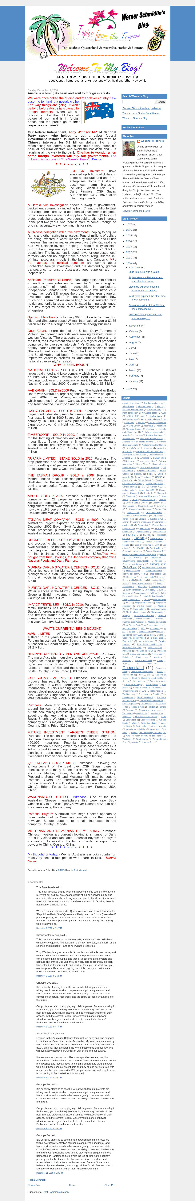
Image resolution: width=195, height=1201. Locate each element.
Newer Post (34, 1185)
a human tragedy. (145, 406)
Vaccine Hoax (157, 713)
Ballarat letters (159, 458)
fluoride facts (156, 538)
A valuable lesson (149, 413)
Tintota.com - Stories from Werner (141, 113)
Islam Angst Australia (142, 583)
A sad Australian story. (153, 403)
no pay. (132, 632)
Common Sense (145, 506)
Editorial (142, 519)
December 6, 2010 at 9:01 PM (49, 1078)
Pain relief (127, 641)
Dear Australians (154, 512)
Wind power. (142, 739)
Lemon (147, 600)
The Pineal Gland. (145, 697)
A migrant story (154, 410)
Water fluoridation (149, 723)
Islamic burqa (128, 587)
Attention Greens (133, 429)
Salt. (149, 675)
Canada (159, 480)
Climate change (148, 500)
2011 (129, 257)
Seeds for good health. (152, 678)
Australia (150, 429)
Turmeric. (129, 710)
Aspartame (161, 426)
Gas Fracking (139, 548)
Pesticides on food (131, 648)
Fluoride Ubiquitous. (154, 542)
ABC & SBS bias (135, 416)
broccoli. (138, 474)
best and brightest (147, 461)
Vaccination (127, 713)
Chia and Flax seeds (148, 496)
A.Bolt (163, 413)
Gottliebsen (156, 558)
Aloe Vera (129, 423)
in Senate (141, 580)
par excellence (146, 641)
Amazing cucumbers (157, 423)
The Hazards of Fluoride (149, 694)
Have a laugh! (133, 571)
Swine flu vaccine (130, 691)
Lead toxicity (157, 596)
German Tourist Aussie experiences (141, 108)
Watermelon (141, 726)
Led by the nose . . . (131, 600)
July (131, 347)
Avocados (144, 458)
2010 (129, 263)
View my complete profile (136, 210)
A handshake (128, 406)
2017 (129, 224)
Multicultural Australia (144, 615)
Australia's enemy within (151, 439)
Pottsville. (126, 661)
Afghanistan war (129, 419)
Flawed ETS (132, 535)
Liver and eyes (159, 600)
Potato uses (142, 657)
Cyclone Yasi (160, 509)
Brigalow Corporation (146, 471)
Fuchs (136, 545)
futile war (147, 545)
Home (72, 1185)
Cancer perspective (154, 484)
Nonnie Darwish (146, 632)
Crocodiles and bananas (140, 509)
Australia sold (80, 870)
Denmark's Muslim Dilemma (135, 516)
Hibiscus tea (130, 577)
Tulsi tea (151, 707)
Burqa (137, 477)
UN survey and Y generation (150, 710)
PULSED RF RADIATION (139, 664)
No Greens (155, 628)
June (132, 353)
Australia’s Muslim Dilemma (154, 445)
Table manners (156, 691)
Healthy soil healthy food (133, 574)
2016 (129, 229)
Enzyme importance (142, 522)
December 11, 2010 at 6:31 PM (49, 1173)
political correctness (138, 654)
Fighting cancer (142, 532)
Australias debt (156, 455)
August (133, 342)
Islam (124, 583)
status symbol (152, 684)
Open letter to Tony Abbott (134, 638)
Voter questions (148, 720)
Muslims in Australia (157, 622)
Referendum (127, 675)
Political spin (157, 654)
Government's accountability (135, 561)
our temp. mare (156, 638)
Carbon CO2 (156, 487)
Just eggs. (150, 590)
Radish (160, 672)
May (132, 359)
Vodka (163, 717)
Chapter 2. (148, 493)
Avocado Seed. (129, 458)
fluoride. (125, 545)
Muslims (159, 619)
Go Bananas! (135, 558)
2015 (129, 235)
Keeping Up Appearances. (134, 593)
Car (143, 487)
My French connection (153, 625)
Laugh (146, 596)
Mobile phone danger (136, 612)
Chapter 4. (130, 496)
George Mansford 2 (154, 551)
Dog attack (158, 516)
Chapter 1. (135, 493)
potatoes (158, 657)
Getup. (163, 554)
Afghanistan (156, 416)
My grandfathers (129, 628)
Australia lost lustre (154, 435)
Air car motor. (147, 419)
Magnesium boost (143, 603)
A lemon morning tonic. (132, 410)
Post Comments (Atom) (56, 1192)
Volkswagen (131, 720)
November (135, 325)
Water (134, 723)
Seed (134, 678)
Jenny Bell (142, 587)
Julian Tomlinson (133, 590)
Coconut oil (158, 503)
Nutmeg (159, 632)
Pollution (126, 657)
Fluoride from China (131, 542)
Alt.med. (141, 423)
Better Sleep (142, 464)
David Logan (133, 512)
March (133, 370)
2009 (129, 388)
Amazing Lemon (132, 426)
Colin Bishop (128, 506)
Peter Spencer (155, 648)
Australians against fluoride (134, 455)
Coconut (162, 500)
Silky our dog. (139, 681)
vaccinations (141, 713)
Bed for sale (130, 461)
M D (128, 603)
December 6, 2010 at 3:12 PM (49, 976)
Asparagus (148, 426)
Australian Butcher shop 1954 (149, 451)
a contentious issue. (131, 403)
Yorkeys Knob (148, 742)
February (134, 375)
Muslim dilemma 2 (144, 619)
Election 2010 (156, 519)
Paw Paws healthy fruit (149, 644)
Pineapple (126, 651)
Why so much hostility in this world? (144, 736)
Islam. (160, 583)
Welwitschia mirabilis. (135, 729)
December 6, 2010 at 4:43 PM (49, 1027)
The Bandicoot (128, 694)
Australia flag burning (132, 435)
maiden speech (144, 606)
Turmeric (162, 707)
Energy (125, 522)
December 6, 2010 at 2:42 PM (49, 928)
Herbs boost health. (157, 574)
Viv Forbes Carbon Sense (146, 717)
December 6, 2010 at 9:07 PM (49, 1129)
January (134, 381)
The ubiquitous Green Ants (151, 700)
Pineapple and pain (144, 651)
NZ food (149, 635)
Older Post (110, 1185)
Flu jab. (147, 535)
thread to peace (129, 704)
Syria (144, 691)
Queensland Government (142, 672)
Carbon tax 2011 (146, 490)
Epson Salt (143, 525)
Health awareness (154, 571)
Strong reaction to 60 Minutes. (147, 688)
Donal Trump (128, 519)
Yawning (134, 742)
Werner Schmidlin (152, 141)
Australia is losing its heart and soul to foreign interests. (69, 93)
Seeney (125, 681)
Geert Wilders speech (132, 551)
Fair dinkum (145, 528)
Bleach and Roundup (149, 467)
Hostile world (128, 580)
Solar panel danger (133, 684)
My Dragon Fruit (132, 625)
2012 (129, 252)
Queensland (133, 667)
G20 (157, 545)
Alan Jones (161, 419)
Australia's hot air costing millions (137, 442)
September (135, 336)
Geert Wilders (156, 548)
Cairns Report (144, 480)
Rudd (140, 675)
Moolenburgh (157, 612)
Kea (161, 590)
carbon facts (128, 490)
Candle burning (129, 487)
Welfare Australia (158, 726)
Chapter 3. (161, 493)
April (132, 364)
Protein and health (143, 661)
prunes (160, 661)
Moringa (126, 615)
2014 (129, 241)
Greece (158, 561)
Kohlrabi (153, 593)
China (134, 499)
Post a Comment (37, 1179)
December (135, 267)
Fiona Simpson (159, 532)
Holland (160, 577)
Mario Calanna (139, 609)
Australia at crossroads (152, 432)
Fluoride (139, 538)
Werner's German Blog (135, 118)
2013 (129, 246)
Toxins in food (138, 707)
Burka (149, 474)
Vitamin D (126, 717)
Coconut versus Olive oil (137, 503)
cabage (147, 477)
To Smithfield (146, 704)
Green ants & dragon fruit (134, 564)
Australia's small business (139, 448)
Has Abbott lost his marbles (154, 567)
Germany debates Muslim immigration (139, 554)
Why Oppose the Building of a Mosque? (148, 733)
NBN (143, 628)
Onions (160, 635)
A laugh (160, 406)
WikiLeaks (126, 739)
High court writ (146, 577)
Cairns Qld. (127, 480)
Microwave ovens (158, 609)
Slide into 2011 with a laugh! (144, 271)
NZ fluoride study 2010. (132, 635)
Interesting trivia (156, 580)
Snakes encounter (158, 681)
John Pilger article (158, 587)
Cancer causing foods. (132, 484)
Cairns (158, 477)
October (134, 331)
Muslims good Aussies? (133, 622)
